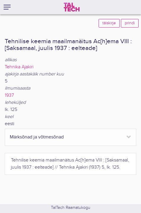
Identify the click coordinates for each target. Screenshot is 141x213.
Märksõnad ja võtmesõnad (37, 137)
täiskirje (109, 23)
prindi (130, 23)
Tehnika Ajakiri (19, 67)
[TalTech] (71, 7)
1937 (9, 95)
